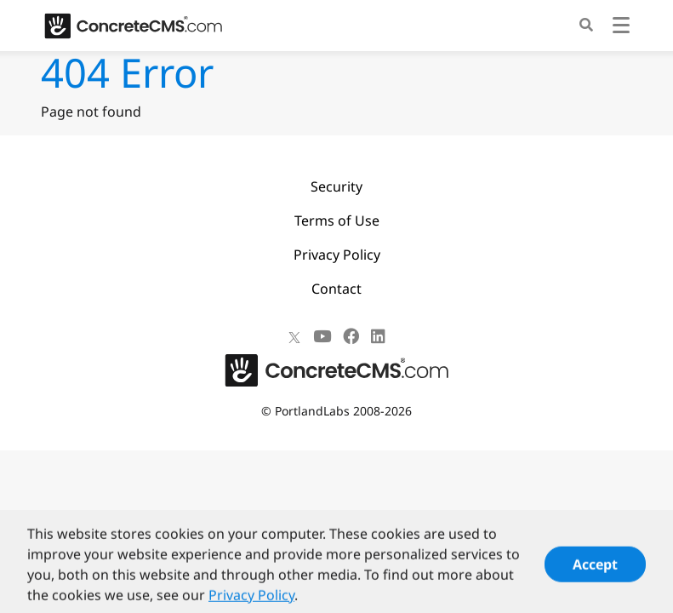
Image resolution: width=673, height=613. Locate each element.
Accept (595, 570)
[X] (294, 336)
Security (336, 186)
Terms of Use (336, 220)
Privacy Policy (337, 254)
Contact (336, 288)
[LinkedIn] (378, 336)
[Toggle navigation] (621, 27)
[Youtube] (322, 336)
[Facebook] (351, 336)
